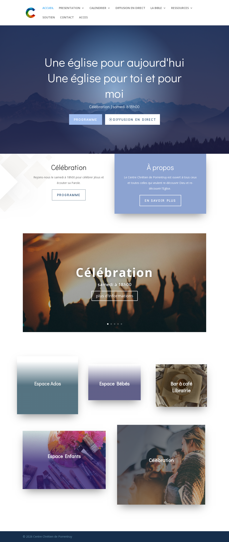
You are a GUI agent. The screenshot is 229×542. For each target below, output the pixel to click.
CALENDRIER (97, 8)
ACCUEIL (48, 8)
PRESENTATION (69, 8)
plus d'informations (114, 295)
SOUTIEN (48, 17)
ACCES (83, 17)
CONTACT (67, 17)
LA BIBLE (156, 8)
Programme (85, 119)
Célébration (114, 272)
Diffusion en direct (134, 119)
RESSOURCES (180, 8)
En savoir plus (160, 200)
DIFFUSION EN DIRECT (130, 8)
